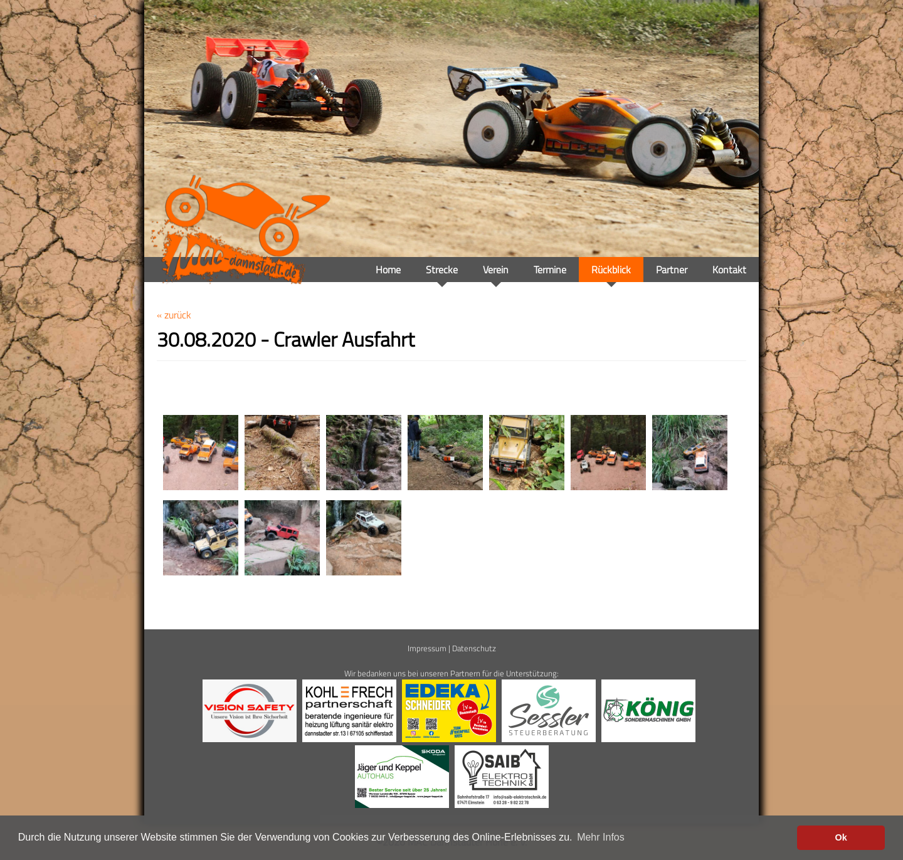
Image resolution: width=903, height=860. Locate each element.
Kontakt (729, 269)
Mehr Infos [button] (601, 837)
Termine (550, 269)
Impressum (427, 648)
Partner (671, 269)
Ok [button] (841, 837)
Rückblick (611, 269)
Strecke (442, 269)
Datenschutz (474, 648)
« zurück (174, 314)
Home (388, 269)
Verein (496, 269)
